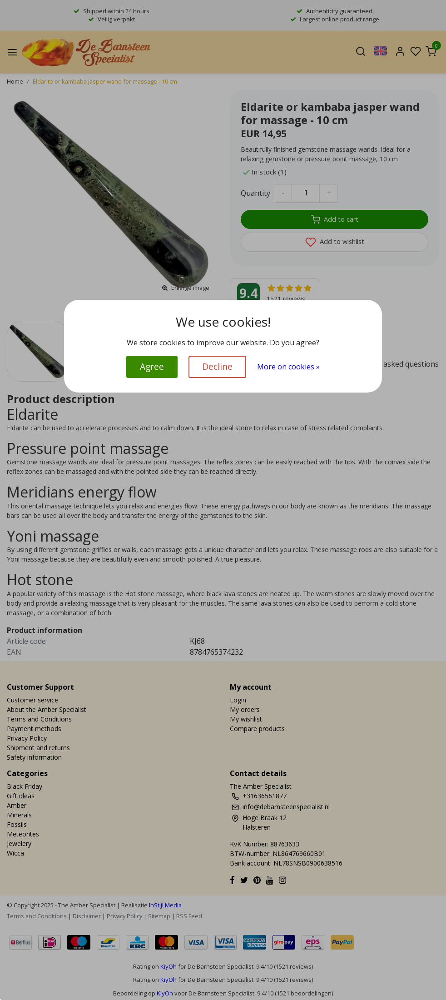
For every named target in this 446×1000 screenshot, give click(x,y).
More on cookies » (288, 367)
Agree (152, 366)
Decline (217, 366)
